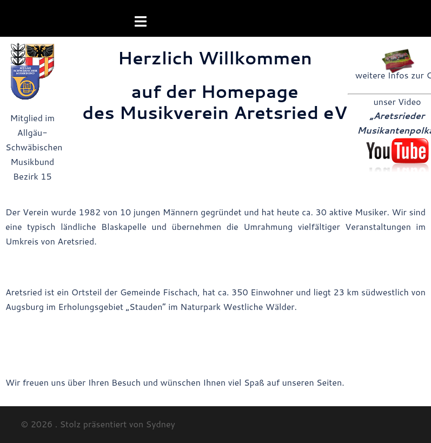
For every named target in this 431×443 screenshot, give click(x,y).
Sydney (160, 424)
